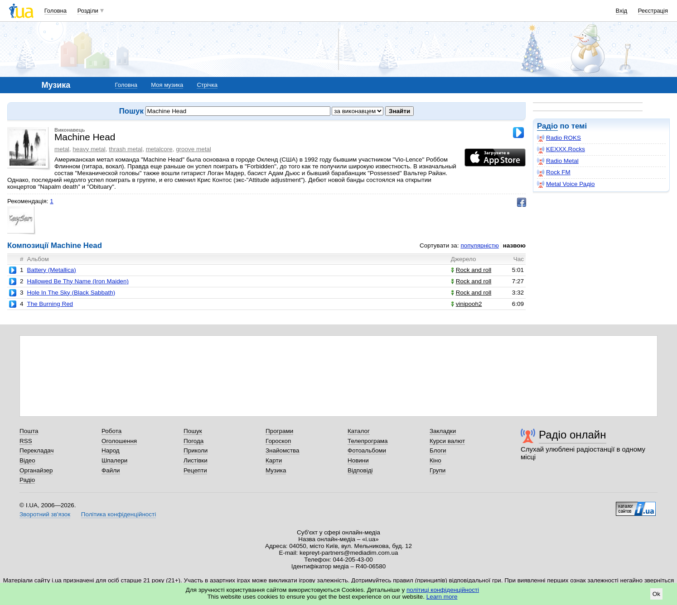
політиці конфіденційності (442, 589)
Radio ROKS (559, 138)
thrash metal (125, 149)
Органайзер (36, 470)
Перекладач (36, 450)
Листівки (196, 460)
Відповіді (360, 470)
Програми (279, 431)
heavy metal (89, 149)
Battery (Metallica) (51, 270)
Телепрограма (368, 441)
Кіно (435, 460)
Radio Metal (558, 161)
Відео (27, 460)
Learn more (442, 596)
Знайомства (283, 450)
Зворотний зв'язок (44, 514)
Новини (358, 460)
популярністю (479, 245)
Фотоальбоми (367, 450)
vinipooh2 (466, 303)
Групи (437, 470)
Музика (276, 470)
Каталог (359, 431)
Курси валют (447, 441)
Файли (111, 470)
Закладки (443, 431)
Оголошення (119, 441)
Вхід (622, 10)
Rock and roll (471, 270)
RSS (25, 441)
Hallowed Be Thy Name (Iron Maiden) (78, 281)
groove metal (193, 149)
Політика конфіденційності (118, 514)
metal (61, 149)
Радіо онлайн (572, 435)
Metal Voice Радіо (566, 184)
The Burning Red (50, 303)
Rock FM (554, 172)
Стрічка (207, 84)
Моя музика (167, 84)
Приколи (196, 450)
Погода (193, 441)
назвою (514, 245)
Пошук (193, 431)
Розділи (87, 10)
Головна (55, 10)
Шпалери (114, 460)
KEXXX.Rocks (561, 149)
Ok (656, 594)
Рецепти (195, 470)
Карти (274, 460)
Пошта (28, 431)
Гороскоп (278, 441)
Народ (111, 450)
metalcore (159, 149)
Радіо (547, 126)
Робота (111, 431)
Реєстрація (653, 10)
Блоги (438, 450)
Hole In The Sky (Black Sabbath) (71, 292)
